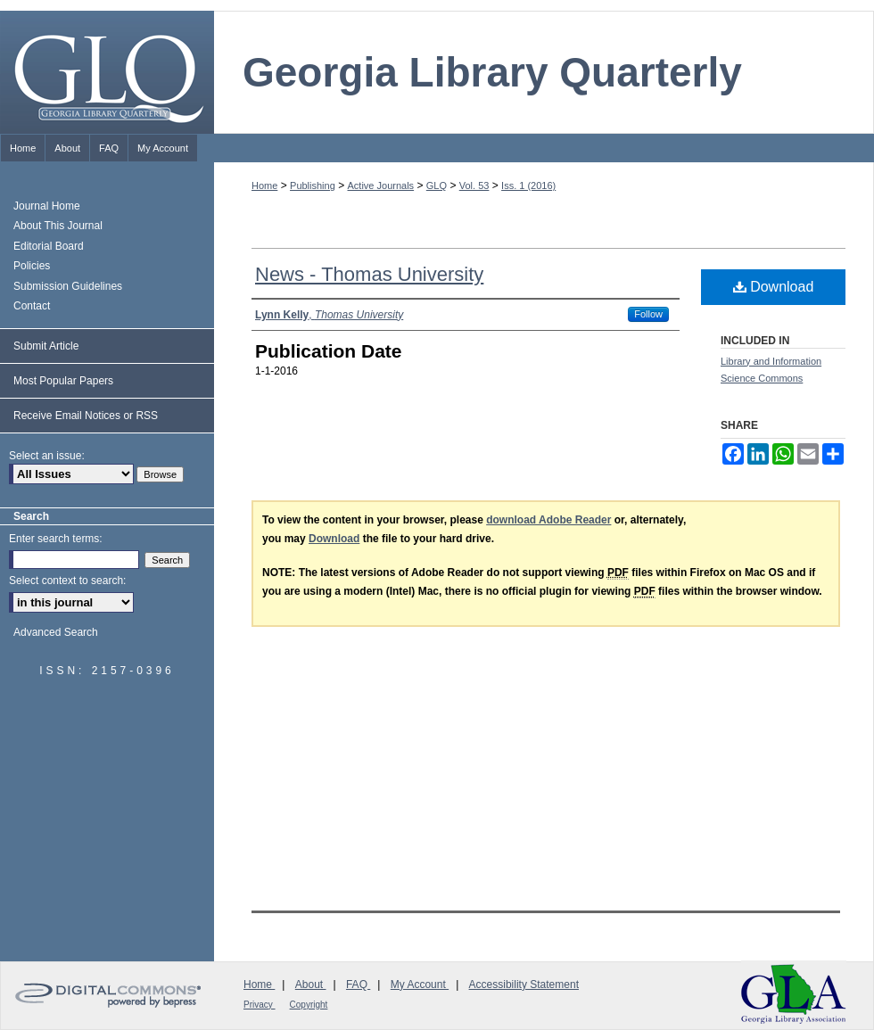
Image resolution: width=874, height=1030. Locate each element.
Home (264, 185)
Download (773, 286)
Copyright (309, 1004)
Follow (648, 314)
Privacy (259, 1004)
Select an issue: (47, 455)
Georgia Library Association (793, 993)
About (310, 984)
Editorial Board (48, 246)
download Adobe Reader (548, 520)
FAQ (358, 984)
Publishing (312, 185)
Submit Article (45, 346)
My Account (420, 984)
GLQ (436, 185)
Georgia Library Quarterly (492, 72)
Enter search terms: (56, 538)
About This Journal (58, 225)
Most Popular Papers (63, 381)
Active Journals (381, 185)
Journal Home (46, 206)
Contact (31, 306)
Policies (31, 266)
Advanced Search (55, 632)
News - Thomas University (369, 274)
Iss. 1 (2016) (528, 185)
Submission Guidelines (67, 286)
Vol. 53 (474, 185)
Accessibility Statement (524, 984)
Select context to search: (67, 580)
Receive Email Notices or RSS (85, 415)
